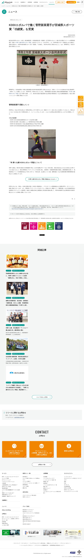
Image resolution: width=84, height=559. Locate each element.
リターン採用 (25, 486)
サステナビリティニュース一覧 (71, 491)
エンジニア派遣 (5, 478)
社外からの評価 (67, 488)
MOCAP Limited (26, 524)
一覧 (77, 11)
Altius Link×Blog (6, 510)
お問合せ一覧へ (42, 464)
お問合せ (4, 514)
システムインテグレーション (8, 482)
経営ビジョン (46, 488)
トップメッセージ (68, 477)
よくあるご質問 (5, 525)
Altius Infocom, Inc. (27, 519)
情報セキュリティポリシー (53, 543)
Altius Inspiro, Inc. (26, 518)
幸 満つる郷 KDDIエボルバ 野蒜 (23, 42)
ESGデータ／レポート (69, 490)
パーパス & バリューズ (48, 478)
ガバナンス (66, 485)
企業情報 (36, 2)
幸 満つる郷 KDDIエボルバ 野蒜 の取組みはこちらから (42, 179)
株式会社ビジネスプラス (28, 516)
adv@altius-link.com (19, 417)
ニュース (52, 2)
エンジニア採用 (26, 481)
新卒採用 (25, 477)
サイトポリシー (25, 543)
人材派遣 (4, 483)
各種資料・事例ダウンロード (8, 496)
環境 (65, 481)
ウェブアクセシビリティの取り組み (37, 543)
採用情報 (30, 2)
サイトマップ (17, 543)
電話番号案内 (5, 488)
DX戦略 (45, 490)
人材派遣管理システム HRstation (9, 485)
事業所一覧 (45, 482)
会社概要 (45, 477)
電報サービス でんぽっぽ (7, 493)
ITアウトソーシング (6, 480)
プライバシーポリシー (65, 543)
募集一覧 (25, 488)
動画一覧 (45, 486)
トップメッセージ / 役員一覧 (49, 480)
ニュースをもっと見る (42, 397)
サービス (17, 2)
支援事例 (23, 2)
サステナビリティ (44, 2)
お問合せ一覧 (71, 2)
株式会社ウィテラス (27, 511)
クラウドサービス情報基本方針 (41, 545)
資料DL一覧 (60, 2)
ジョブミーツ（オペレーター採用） (30, 483)
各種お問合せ (5, 523)
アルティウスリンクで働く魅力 (29, 495)
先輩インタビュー (26, 497)
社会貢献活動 (67, 486)
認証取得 (45, 483)
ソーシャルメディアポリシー (27, 545)
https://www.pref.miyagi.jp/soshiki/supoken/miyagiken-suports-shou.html (27, 208)
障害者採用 (25, 485)
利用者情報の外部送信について (56, 545)
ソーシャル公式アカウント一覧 (50, 485)
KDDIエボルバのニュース (15, 19)
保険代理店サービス (6, 494)
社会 (65, 483)
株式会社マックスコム (27, 510)
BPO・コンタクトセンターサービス (10, 477)
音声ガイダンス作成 (6, 486)
